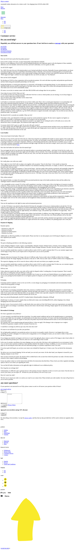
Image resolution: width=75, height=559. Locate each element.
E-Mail (3, 392)
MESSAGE (4, 405)
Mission (3, 8)
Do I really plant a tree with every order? (11, 161)
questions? (13, 383)
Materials (3, 17)
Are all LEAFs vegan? (6, 67)
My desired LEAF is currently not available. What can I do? (16, 115)
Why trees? (4, 200)
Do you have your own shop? (8, 287)
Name (2, 390)
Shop (2, 7)
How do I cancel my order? (8, 375)
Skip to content (5, 1)
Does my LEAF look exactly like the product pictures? (15, 59)
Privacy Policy (12, 407)
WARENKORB (5, 550)
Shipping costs (4, 254)
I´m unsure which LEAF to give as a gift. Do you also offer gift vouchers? (20, 125)
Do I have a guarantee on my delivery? (11, 313)
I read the (9, 407)
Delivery (3, 240)
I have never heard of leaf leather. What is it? (12, 136)
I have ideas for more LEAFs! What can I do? (13, 93)
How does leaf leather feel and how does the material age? (16, 147)
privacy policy (28, 420)
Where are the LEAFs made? (8, 99)
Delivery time (4, 268)
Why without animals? (7, 177)
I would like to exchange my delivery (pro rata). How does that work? (19, 326)
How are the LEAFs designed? (9, 77)
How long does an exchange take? (10, 368)
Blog (2, 18)
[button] (37, 59)
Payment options (5, 226)
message (58, 43)
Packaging (3, 280)
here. (18, 144)
